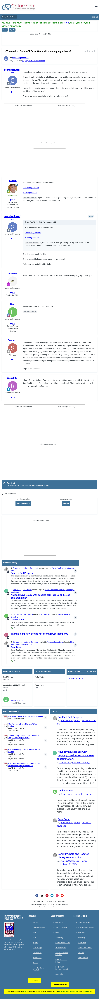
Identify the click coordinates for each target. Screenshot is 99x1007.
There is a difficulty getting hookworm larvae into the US (39, 633)
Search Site (59, 974)
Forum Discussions (39, 927)
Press (57, 932)
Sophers (12, 340)
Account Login (37, 948)
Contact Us (51, 901)
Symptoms (81, 932)
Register (35, 943)
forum (66, 22)
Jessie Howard (17, 700)
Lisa (12, 304)
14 (13, 92)
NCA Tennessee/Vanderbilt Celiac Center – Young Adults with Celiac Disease (24, 765)
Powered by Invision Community (49, 907)
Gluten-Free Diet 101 (85, 948)
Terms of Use (37, 953)
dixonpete (73, 678)
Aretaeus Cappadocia (31, 568)
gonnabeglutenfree (20, 58)
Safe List (81, 953)
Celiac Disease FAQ (84, 922)
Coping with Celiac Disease (33, 61)
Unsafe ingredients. (31, 187)
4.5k (12, 293)
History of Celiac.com (62, 943)
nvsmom (12, 273)
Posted (81, 762)
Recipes (35, 963)
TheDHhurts (27, 590)
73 (13, 397)
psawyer (12, 180)
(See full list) (91, 672)
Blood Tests (82, 943)
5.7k (12, 200)
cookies (26, 991)
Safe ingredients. (30, 192)
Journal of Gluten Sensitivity (38, 969)
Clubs (34, 938)
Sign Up (12, 30)
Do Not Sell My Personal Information (62, 968)
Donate (66, 503)
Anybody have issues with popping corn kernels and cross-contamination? (75, 755)
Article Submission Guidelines (61, 954)
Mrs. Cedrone (45, 614)
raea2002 (12, 378)
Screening (81, 938)
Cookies (61, 901)
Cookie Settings (63, 991)
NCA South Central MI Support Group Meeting (25, 716)
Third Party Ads (60, 948)
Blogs (34, 932)
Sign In (5, 30)
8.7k (12, 324)
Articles (35, 922)
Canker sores (17, 619)
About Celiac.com (61, 927)
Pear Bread (16, 647)
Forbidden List (83, 958)
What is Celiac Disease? (86, 927)
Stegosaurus (28, 614)
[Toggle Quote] (26, 222)
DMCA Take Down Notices (61, 961)
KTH (81, 678)
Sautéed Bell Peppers (22, 573)
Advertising (59, 938)
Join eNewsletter (23, 503)
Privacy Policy (39, 901)
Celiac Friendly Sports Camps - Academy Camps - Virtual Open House (23, 737)
